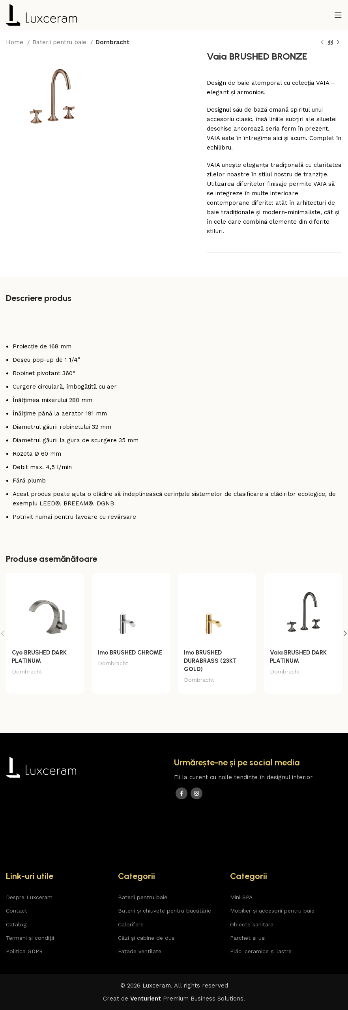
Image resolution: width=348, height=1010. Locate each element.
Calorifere (131, 924)
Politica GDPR (24, 951)
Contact (16, 910)
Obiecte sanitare (251, 924)
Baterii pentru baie (60, 42)
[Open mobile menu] (338, 15)
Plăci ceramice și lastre (261, 951)
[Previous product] (322, 43)
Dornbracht (112, 42)
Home (15, 42)
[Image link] (41, 766)
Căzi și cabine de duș (146, 938)
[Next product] (338, 43)
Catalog (16, 924)
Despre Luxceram (29, 897)
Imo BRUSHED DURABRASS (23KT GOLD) (210, 661)
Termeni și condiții (30, 938)
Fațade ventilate (139, 951)
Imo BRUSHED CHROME (130, 652)
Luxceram (156, 985)
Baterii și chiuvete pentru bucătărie (164, 910)
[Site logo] (41, 14)
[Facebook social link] (181, 793)
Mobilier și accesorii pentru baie (272, 910)
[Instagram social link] (196, 793)
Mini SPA (241, 897)
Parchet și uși (248, 938)
